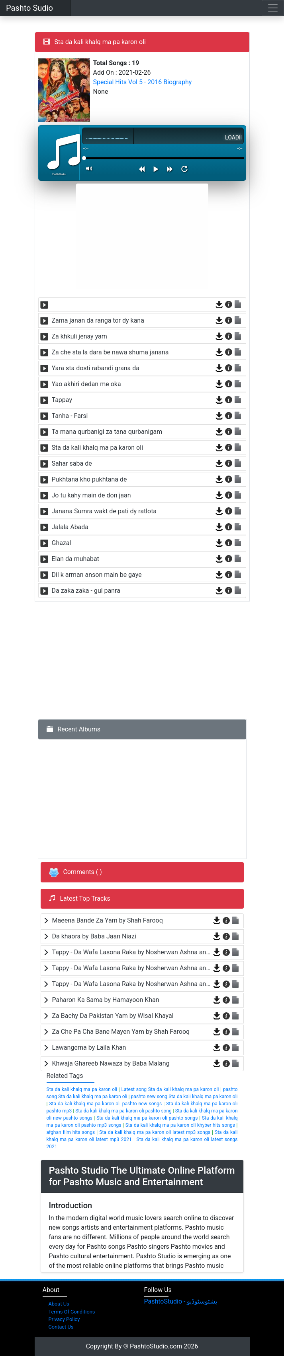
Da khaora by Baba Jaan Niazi (94, 936)
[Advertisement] (142, 236)
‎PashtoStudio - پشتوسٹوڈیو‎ (180, 1301)
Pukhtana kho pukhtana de (89, 479)
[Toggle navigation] (273, 8)
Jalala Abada (70, 527)
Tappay (62, 400)
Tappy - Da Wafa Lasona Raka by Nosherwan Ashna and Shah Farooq (131, 952)
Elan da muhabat (75, 559)
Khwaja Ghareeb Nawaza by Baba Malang (111, 1063)
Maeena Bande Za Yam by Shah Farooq (107, 920)
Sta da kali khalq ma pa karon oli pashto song (123, 1111)
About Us (59, 1304)
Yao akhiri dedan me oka (86, 384)
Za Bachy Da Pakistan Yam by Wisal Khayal (113, 1015)
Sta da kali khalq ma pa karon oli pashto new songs (105, 1103)
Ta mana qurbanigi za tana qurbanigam (107, 431)
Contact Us (61, 1327)
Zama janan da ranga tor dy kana (98, 320)
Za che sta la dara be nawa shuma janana (110, 352)
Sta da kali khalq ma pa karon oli (97, 447)
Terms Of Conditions (72, 1312)
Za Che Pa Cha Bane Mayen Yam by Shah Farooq (121, 1031)
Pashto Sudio (29, 8)
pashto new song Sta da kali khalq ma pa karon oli (184, 1096)
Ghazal (61, 543)
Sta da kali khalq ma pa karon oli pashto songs (147, 1118)
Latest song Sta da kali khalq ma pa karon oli (170, 1089)
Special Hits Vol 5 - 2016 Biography (142, 82)
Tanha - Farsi (70, 416)
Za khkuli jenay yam (79, 336)
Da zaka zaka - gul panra (86, 590)
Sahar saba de (72, 463)
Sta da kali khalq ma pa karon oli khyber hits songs (180, 1125)
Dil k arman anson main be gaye (97, 574)
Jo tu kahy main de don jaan (91, 495)
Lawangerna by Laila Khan (89, 1047)
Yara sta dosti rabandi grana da (95, 368)
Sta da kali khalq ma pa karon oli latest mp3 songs (154, 1132)
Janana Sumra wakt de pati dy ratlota (104, 511)
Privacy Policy (64, 1319)
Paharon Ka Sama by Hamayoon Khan (105, 1000)
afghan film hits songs (71, 1132)
